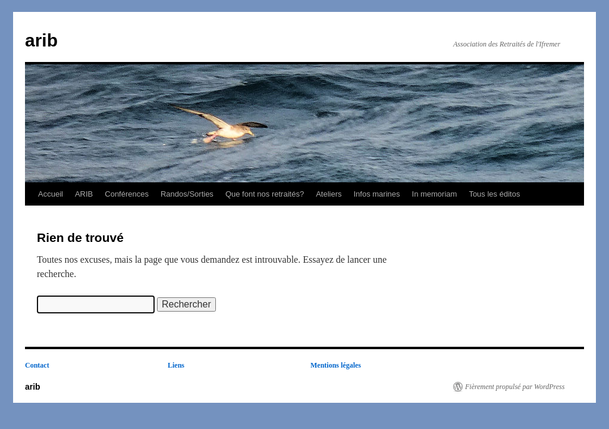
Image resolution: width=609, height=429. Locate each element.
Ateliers (328, 193)
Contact (37, 365)
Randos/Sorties (187, 193)
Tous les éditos (494, 193)
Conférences (127, 193)
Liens (176, 365)
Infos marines (376, 193)
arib (41, 40)
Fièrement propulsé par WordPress (514, 387)
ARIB (84, 193)
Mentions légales (335, 365)
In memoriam (434, 193)
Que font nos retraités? (264, 193)
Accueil (50, 193)
